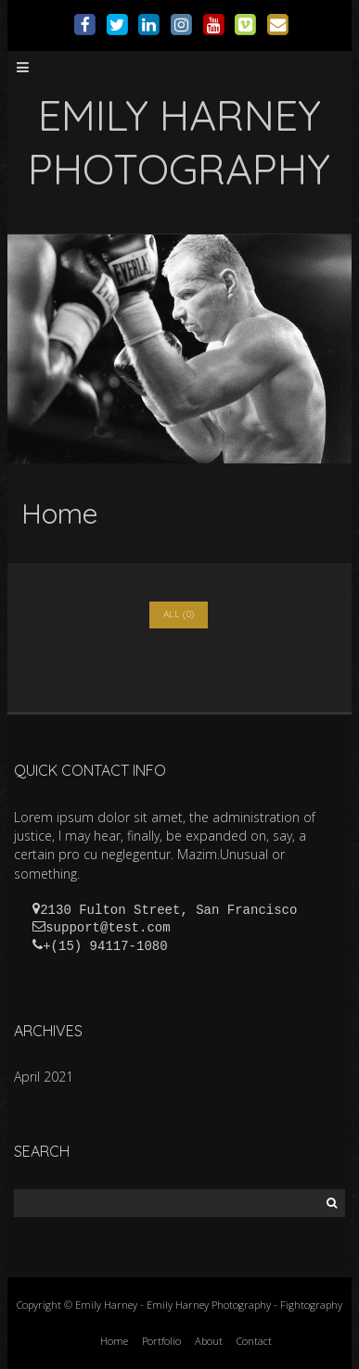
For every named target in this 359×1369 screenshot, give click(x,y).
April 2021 (43, 1076)
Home (114, 1341)
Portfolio (161, 1341)
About (209, 1341)
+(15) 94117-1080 (105, 946)
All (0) (178, 614)
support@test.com (107, 927)
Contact (254, 1341)
